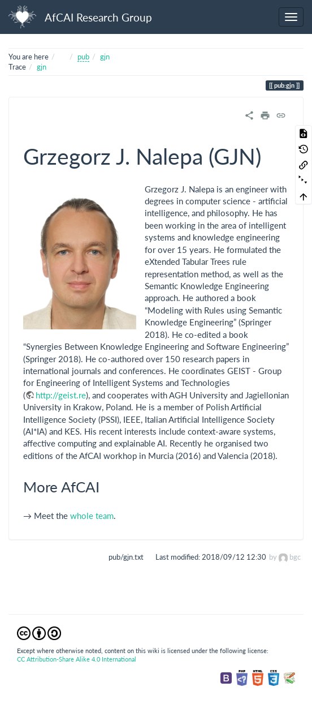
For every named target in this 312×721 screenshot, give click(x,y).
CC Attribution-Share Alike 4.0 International (76, 659)
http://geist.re (61, 395)
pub (83, 56)
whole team (92, 515)
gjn (105, 56)
